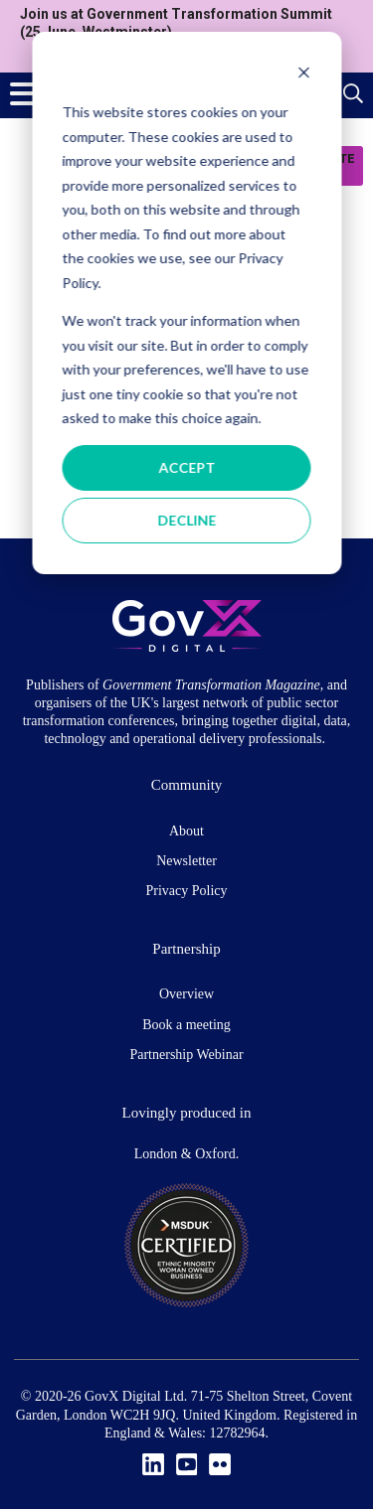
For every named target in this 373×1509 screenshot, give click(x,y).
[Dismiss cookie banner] (303, 75)
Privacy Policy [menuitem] (186, 890)
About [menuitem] (186, 831)
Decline (186, 520)
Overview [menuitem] (186, 993)
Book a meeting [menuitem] (186, 1024)
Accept (186, 467)
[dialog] (186, 303)
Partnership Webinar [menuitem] (186, 1054)
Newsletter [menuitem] (186, 860)
